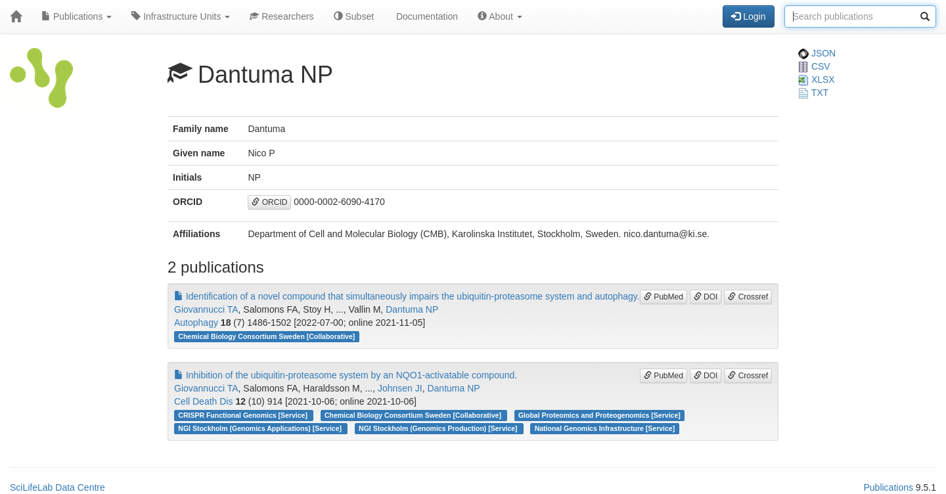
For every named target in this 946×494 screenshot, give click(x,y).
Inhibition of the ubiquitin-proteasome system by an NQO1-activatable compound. (345, 375)
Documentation (426, 16)
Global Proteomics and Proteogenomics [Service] (599, 415)
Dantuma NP (412, 309)
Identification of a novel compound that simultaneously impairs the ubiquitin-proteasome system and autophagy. (407, 296)
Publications (76, 16)
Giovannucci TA (206, 309)
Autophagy (196, 322)
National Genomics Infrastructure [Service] (605, 428)
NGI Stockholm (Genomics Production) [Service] (439, 428)
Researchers (281, 16)
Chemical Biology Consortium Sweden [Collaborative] (266, 336)
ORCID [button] (269, 202)
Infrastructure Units (180, 16)
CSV (814, 66)
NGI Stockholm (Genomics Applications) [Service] (261, 428)
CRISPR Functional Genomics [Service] (243, 415)
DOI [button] (706, 297)
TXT (813, 92)
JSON (817, 53)
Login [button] (748, 16)
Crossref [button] (748, 297)
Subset (354, 16)
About (500, 16)
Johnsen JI (400, 388)
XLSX (816, 79)
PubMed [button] (663, 297)
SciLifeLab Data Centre (57, 487)
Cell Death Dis (203, 401)
